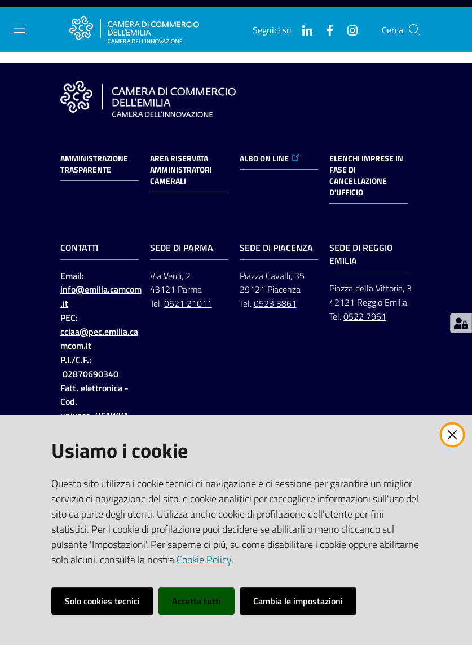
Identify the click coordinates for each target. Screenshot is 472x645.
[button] (414, 30)
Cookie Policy (204, 559)
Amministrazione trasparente (94, 164)
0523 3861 (275, 303)
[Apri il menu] (19, 29)
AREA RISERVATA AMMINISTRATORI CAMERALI (181, 170)
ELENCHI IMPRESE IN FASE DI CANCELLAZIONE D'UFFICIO (366, 175)
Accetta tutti (196, 601)
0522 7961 (364, 316)
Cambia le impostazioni (298, 601)
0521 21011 (188, 303)
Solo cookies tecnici (102, 601)
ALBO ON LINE (270, 158)
